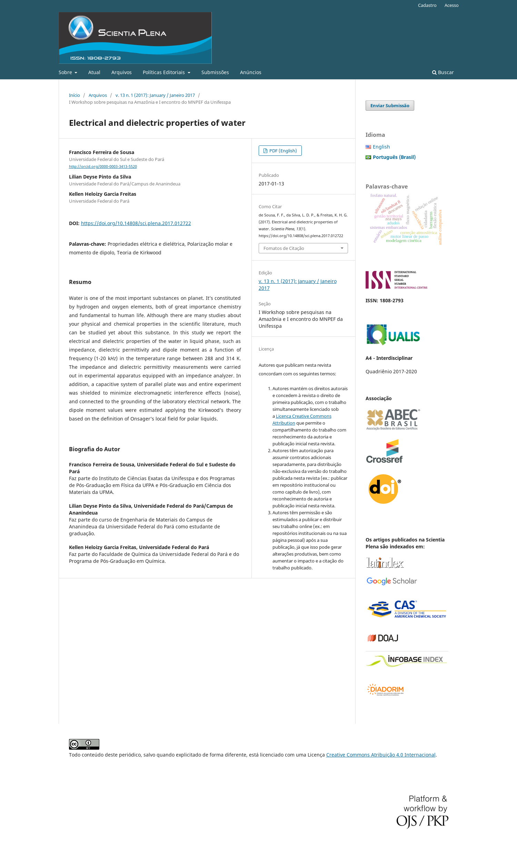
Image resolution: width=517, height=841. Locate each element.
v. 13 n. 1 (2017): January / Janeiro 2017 (155, 95)
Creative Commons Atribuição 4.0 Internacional (381, 754)
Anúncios (250, 72)
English (381, 146)
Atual (94, 72)
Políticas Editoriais (164, 72)
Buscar (443, 72)
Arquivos (121, 72)
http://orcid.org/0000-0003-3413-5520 (103, 166)
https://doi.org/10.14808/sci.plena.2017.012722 (136, 223)
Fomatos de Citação (284, 248)
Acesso (452, 5)
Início (74, 95)
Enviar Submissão (389, 105)
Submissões (215, 72)
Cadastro (427, 5)
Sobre (66, 72)
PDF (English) (282, 151)
